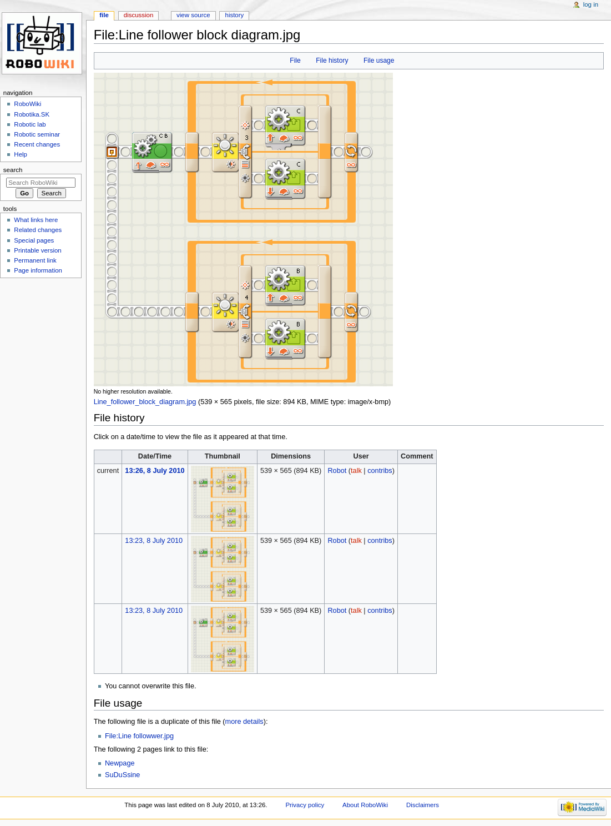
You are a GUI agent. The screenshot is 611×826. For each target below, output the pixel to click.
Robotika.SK (31, 114)
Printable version (37, 250)
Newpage (120, 763)
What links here (36, 219)
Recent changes (37, 144)
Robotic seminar (37, 134)
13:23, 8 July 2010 (154, 541)
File (295, 60)
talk (356, 471)
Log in (590, 4)
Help (20, 154)
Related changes (38, 229)
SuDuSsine (122, 775)
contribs (379, 471)
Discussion (138, 15)
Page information (38, 270)
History (234, 15)
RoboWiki (27, 103)
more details (244, 722)
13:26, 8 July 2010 (154, 471)
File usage (379, 60)
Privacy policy (304, 805)
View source (193, 15)
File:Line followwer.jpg (139, 736)
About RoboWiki (365, 805)
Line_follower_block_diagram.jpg (145, 402)
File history (332, 60)
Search (13, 170)
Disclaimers (422, 805)
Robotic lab (30, 124)
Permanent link (35, 260)
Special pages (34, 240)
